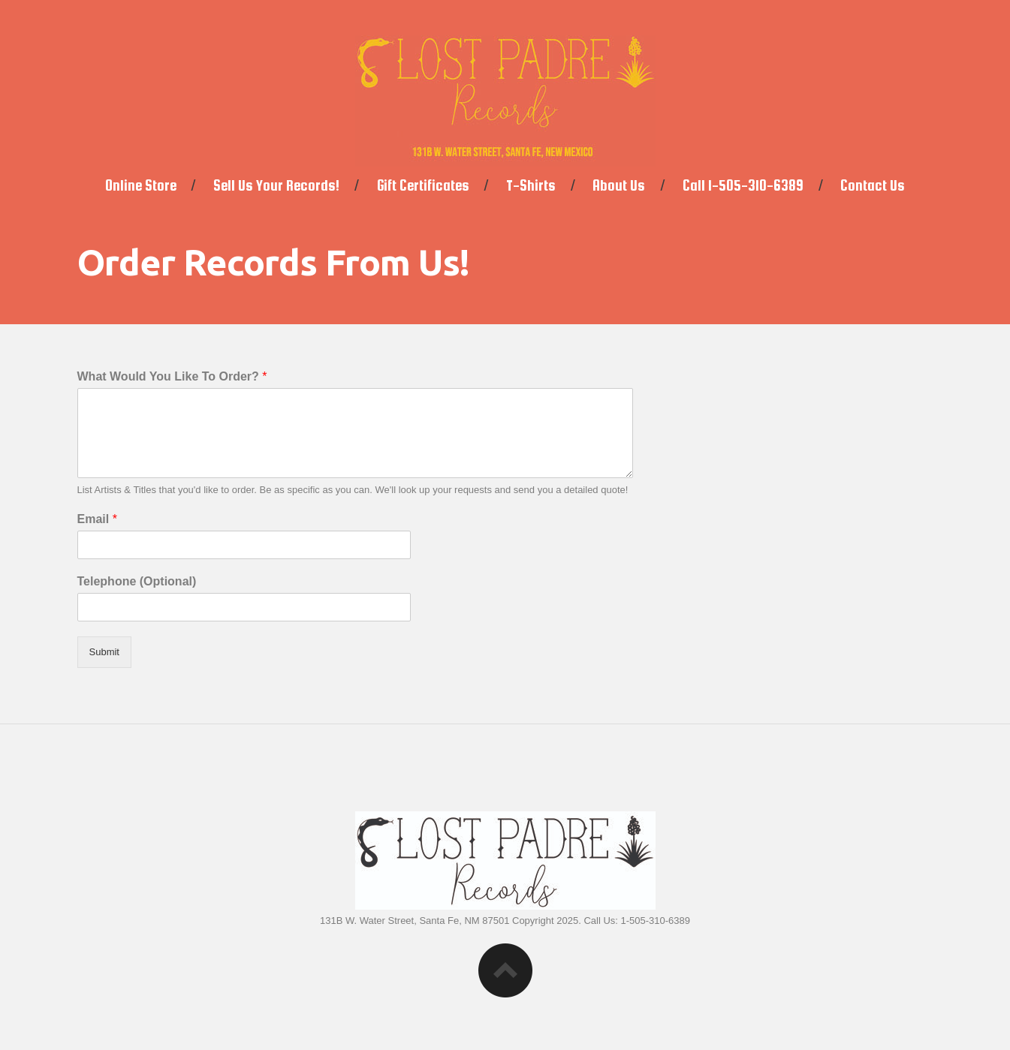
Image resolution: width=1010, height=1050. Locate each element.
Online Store (140, 185)
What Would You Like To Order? (172, 376)
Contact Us (872, 185)
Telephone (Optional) (137, 581)
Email (97, 519)
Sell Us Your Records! (276, 185)
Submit (104, 651)
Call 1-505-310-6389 (743, 185)
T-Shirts (531, 185)
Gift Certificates (423, 185)
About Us (618, 185)
